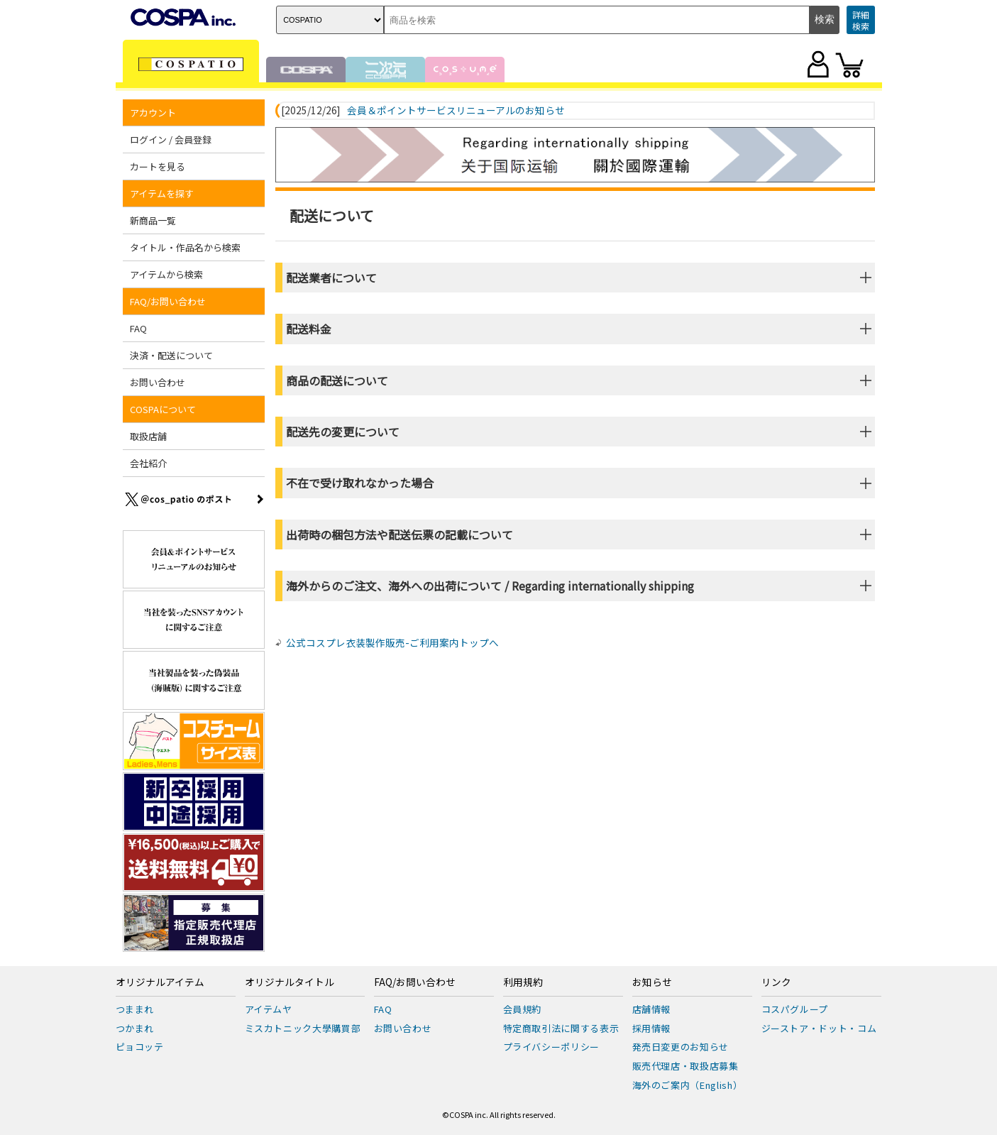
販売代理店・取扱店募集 (685, 1066)
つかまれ (135, 1028)
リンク (776, 982)
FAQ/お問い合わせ (168, 301)
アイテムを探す (162, 193)
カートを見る (157, 166)
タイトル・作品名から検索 (185, 247)
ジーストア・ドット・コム (819, 1028)
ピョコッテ (140, 1046)
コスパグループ (795, 1009)
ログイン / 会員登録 (170, 139)
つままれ (135, 1009)
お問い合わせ (157, 382)
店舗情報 (651, 1009)
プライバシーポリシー (551, 1046)
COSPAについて (163, 409)
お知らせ (652, 982)
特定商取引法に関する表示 (561, 1028)
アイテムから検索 (166, 274)
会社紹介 (148, 463)
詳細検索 (860, 20)
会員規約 (522, 1009)
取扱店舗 (148, 436)
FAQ (138, 328)
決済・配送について (171, 355)
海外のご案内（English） (687, 1085)
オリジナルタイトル (289, 982)
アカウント (153, 112)
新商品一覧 (153, 220)
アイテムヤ (268, 1009)
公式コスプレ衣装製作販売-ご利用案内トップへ (392, 642)
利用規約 (523, 982)
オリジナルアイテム (160, 982)
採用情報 (651, 1028)
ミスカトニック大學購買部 (303, 1028)
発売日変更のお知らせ (680, 1046)
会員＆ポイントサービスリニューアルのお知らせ (456, 110)
